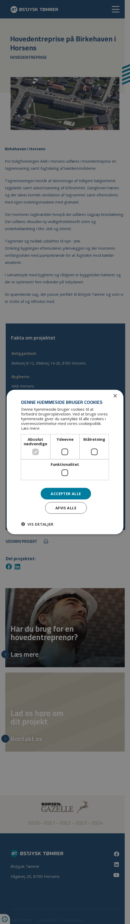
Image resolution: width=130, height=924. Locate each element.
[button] (37, 524)
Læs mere (30, 428)
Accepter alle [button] (66, 493)
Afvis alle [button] (65, 507)
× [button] (115, 396)
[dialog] (65, 462)
